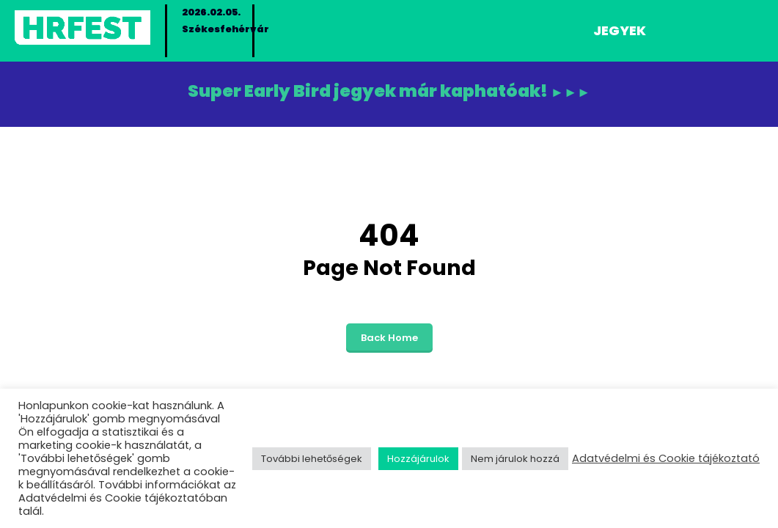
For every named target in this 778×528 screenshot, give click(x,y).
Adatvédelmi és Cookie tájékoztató (666, 458)
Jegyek (619, 30)
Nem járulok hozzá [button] (515, 459)
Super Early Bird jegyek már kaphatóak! (389, 89)
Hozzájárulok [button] (418, 459)
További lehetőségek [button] (311, 459)
